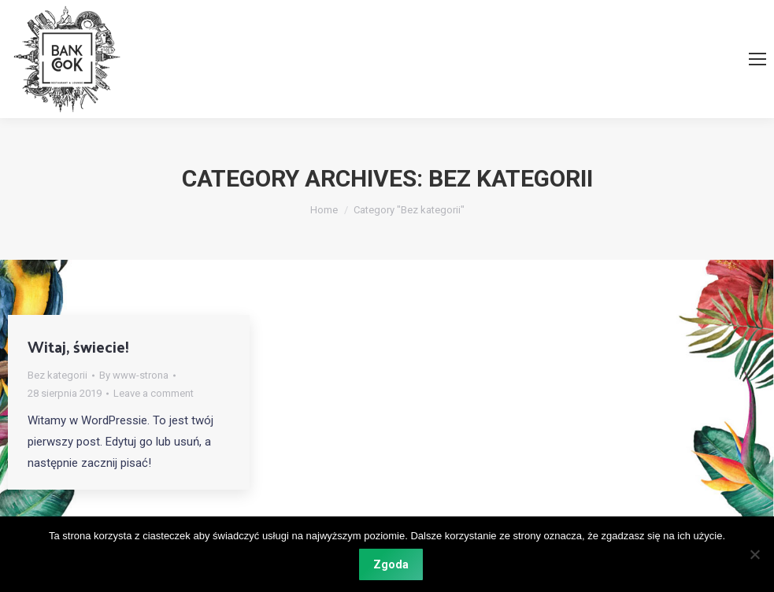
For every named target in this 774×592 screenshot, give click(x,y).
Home (324, 210)
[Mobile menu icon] (757, 59)
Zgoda (391, 564)
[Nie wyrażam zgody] (754, 554)
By (134, 375)
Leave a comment (153, 393)
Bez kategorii (57, 375)
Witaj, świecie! (78, 346)
